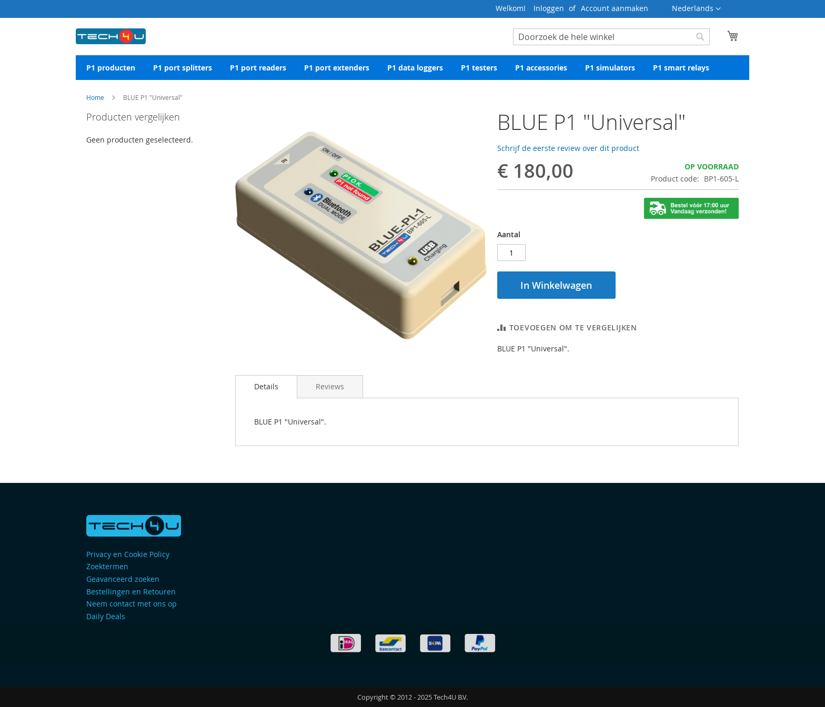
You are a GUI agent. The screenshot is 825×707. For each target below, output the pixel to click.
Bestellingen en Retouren (131, 592)
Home (95, 97)
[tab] (266, 386)
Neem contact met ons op (131, 604)
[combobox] (611, 36)
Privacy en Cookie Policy (127, 554)
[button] (696, 9)
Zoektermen (107, 566)
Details (266, 386)
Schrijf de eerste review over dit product (568, 148)
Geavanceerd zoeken (122, 579)
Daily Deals (105, 616)
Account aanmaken (614, 8)
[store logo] (111, 34)
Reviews (330, 386)
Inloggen (549, 8)
